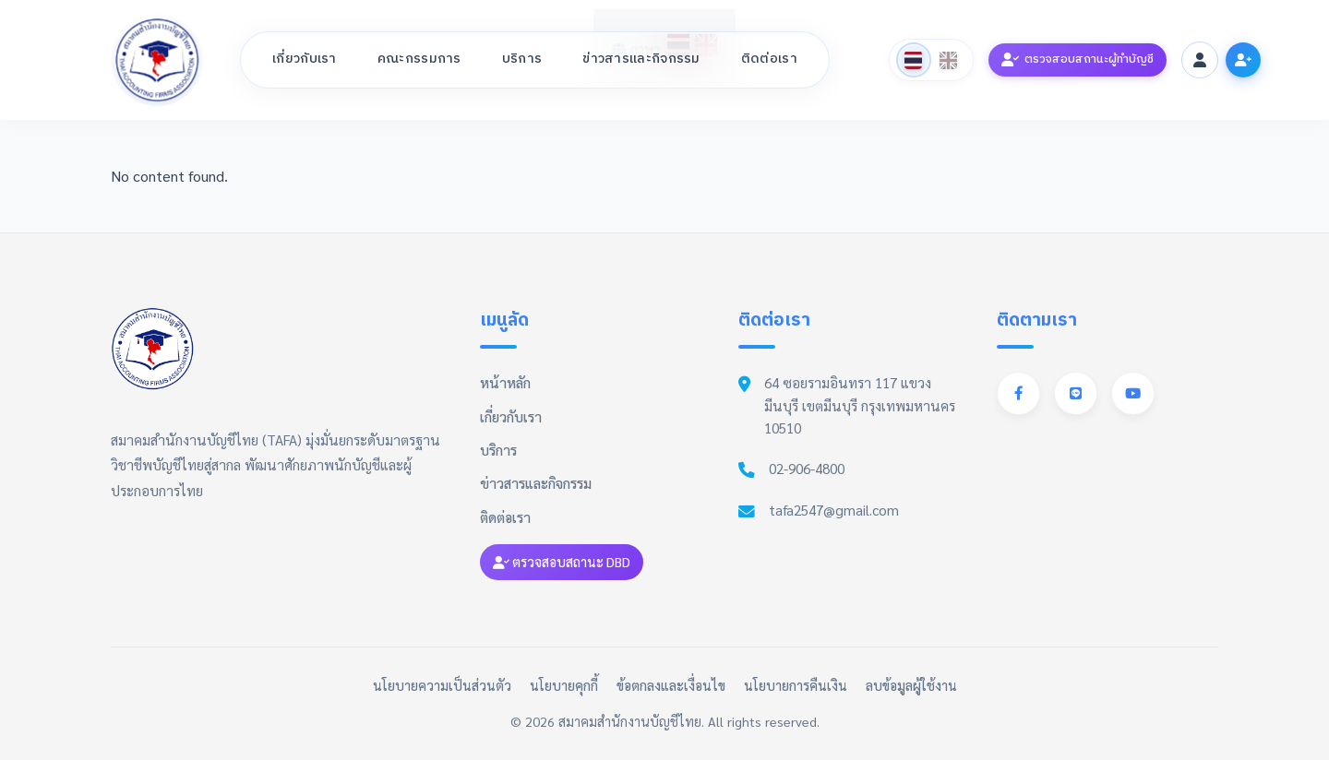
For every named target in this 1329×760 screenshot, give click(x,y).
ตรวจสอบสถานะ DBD (561, 561)
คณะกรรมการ (419, 59)
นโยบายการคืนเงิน (795, 685)
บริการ (522, 59)
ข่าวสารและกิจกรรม (641, 59)
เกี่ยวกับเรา (304, 59)
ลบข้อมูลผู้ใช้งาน (911, 685)
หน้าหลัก (505, 383)
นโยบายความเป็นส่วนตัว (442, 685)
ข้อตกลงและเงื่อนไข (671, 685)
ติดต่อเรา (769, 59)
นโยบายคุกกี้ (564, 685)
